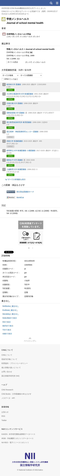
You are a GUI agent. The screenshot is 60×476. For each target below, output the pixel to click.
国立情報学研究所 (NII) (10, 376)
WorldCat (20, 197)
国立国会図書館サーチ (25, 192)
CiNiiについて (7, 355)
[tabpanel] (30, 233)
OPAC (10, 90)
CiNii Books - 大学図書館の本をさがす (16, 394)
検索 (51, 3)
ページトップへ (30, 341)
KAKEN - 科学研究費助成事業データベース (18, 434)
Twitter (4, 420)
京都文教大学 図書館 (14, 103)
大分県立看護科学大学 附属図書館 (19, 94)
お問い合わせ (7, 372)
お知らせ (5, 412)
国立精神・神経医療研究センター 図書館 (22, 132)
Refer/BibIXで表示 (9, 318)
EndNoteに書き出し (10, 310)
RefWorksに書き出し (10, 306)
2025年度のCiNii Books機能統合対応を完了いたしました (24, 8)
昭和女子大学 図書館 (14, 160)
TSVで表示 (6, 330)
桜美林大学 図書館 (13, 84)
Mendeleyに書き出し (10, 314)
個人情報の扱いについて (11, 368)
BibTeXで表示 (7, 326)
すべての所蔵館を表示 (17, 179)
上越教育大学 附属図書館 (16, 169)
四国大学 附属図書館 (14, 141)
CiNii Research (7, 390)
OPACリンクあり (10, 79)
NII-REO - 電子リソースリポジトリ (15, 443)
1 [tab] (30, 248)
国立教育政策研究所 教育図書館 (19, 122)
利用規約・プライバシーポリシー (15, 363)
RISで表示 (6, 322)
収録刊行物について (9, 359)
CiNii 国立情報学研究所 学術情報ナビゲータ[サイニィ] (11, 3)
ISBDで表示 (7, 334)
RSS (3, 416)
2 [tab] (33, 248)
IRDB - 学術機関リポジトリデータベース (18, 438)
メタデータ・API (8, 398)
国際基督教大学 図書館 (15, 113)
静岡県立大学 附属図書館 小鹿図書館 (21, 151)
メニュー (57, 3)
